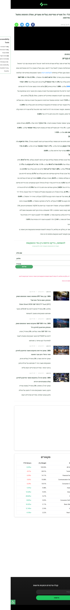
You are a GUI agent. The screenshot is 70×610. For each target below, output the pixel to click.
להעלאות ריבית (36, 73)
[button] (2, 602)
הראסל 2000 (60, 86)
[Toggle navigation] (66, 4)
